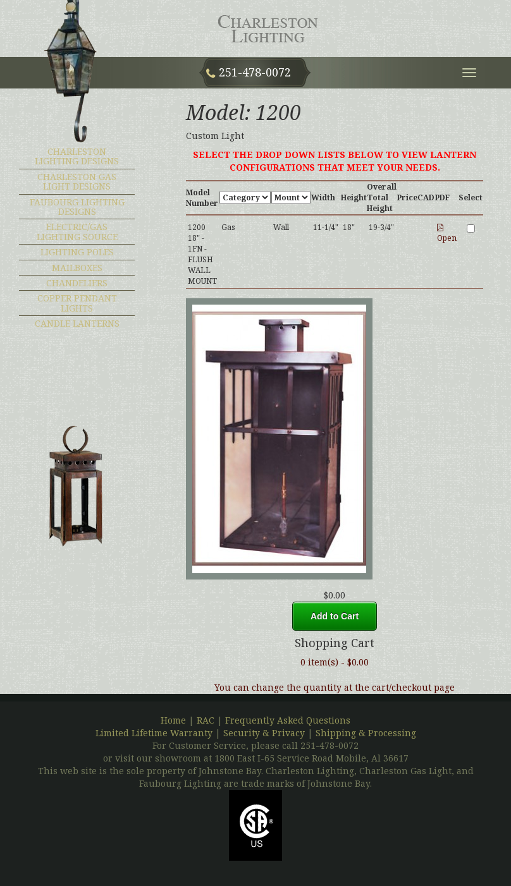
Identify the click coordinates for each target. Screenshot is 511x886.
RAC (205, 720)
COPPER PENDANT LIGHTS (77, 302)
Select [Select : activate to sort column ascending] (471, 197)
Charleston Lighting (271, 28)
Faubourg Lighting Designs (77, 206)
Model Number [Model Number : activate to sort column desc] (202, 198)
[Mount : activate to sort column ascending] (291, 197)
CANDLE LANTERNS (77, 323)
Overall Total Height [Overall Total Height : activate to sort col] (382, 197)
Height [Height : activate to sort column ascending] (354, 197)
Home (173, 720)
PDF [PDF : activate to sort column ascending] (442, 197)
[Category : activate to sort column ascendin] (245, 197)
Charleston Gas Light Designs (76, 181)
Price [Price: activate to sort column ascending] (407, 197)
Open (447, 233)
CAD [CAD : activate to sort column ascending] (425, 197)
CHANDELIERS (77, 283)
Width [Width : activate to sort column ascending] (323, 197)
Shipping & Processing (366, 733)
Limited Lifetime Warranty (153, 733)
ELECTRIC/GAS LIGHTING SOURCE (77, 231)
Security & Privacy (265, 733)
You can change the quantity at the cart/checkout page (334, 687)
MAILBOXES (77, 268)
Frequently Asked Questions (287, 720)
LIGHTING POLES (77, 252)
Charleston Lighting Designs (77, 156)
